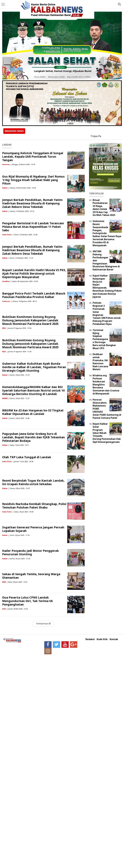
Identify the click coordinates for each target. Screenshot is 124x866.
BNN (4, 582)
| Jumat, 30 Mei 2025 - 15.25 (17, 609)
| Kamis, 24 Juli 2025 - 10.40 (18, 418)
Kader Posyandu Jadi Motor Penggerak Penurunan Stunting (30, 552)
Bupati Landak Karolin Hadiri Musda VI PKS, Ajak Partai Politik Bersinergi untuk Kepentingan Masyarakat (34, 273)
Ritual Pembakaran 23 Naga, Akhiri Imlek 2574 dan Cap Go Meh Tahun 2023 (104, 207)
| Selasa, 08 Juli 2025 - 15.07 (19, 488)
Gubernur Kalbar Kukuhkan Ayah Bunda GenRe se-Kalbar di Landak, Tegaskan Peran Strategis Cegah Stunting (34, 367)
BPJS (4, 328)
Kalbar (5, 188)
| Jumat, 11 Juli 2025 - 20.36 (22, 461)
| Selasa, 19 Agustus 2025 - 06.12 (24, 301)
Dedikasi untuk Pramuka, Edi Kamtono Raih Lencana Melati (100, 362)
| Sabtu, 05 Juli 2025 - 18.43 (22, 512)
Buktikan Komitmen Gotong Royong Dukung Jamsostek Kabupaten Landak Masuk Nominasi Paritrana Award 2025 (30, 320)
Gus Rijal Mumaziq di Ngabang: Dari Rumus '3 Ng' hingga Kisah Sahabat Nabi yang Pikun (33, 179)
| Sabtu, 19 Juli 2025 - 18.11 (18, 445)
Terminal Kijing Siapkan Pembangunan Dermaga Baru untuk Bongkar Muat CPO (104, 339)
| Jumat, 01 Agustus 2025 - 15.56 (19, 328)
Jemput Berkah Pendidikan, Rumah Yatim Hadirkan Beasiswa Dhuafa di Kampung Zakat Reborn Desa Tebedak (32, 203)
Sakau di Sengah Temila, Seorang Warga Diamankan (31, 576)
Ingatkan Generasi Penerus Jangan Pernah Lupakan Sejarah (33, 529)
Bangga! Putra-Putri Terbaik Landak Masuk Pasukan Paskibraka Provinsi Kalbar (33, 295)
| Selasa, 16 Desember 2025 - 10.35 (22, 188)
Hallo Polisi (7, 234)
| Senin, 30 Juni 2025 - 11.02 (18, 535)
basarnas (6, 164)
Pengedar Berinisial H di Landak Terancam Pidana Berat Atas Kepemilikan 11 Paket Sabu (33, 226)
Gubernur (6, 301)
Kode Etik (102, 639)
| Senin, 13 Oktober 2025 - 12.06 (24, 234)
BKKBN (5, 398)
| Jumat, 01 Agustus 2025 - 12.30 (19, 351)
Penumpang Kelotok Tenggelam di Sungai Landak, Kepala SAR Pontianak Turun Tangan (32, 156)
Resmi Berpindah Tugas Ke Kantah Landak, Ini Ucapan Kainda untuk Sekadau (33, 482)
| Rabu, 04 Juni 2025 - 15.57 (17, 582)
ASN (4, 609)
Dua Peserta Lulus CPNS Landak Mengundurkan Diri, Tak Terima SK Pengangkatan (27, 600)
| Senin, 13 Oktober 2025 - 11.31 (20, 258)
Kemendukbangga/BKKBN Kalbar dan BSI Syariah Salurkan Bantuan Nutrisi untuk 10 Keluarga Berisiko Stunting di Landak (33, 390)
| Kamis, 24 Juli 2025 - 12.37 (18, 398)
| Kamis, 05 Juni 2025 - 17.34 (19, 558)
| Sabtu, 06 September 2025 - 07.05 (24, 281)
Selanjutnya (43, 623)
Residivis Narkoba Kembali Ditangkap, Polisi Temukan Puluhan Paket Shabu (34, 505)
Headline (6, 281)
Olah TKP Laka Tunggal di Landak (26, 457)
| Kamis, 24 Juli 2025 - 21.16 (18, 375)
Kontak (114, 639)
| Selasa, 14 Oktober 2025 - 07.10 (21, 211)
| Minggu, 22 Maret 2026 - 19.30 (22, 164)
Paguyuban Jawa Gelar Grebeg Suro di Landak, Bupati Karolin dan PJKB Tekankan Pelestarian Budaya (33, 437)
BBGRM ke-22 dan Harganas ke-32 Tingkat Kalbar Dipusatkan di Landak (33, 412)
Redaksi (90, 639)
